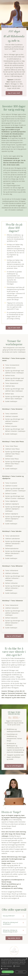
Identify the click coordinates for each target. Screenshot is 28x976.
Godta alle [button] (7, 971)
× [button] (26, 958)
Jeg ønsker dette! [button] (14, 938)
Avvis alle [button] (20, 971)
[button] (14, 968)
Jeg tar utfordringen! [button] (14, 636)
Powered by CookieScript (5, 974)
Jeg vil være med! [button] (14, 93)
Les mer (23, 963)
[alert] (14, 966)
